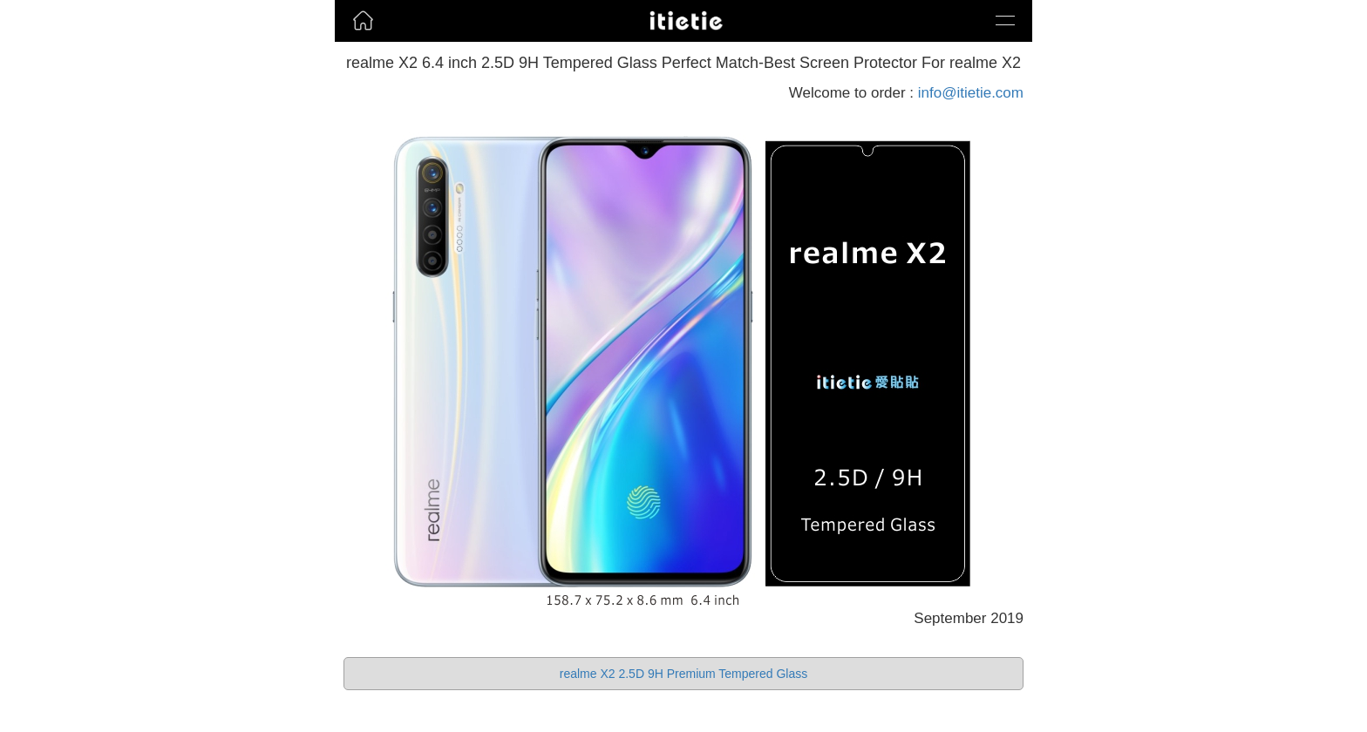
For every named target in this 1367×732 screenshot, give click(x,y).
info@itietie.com (971, 93)
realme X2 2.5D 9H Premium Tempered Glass (684, 674)
